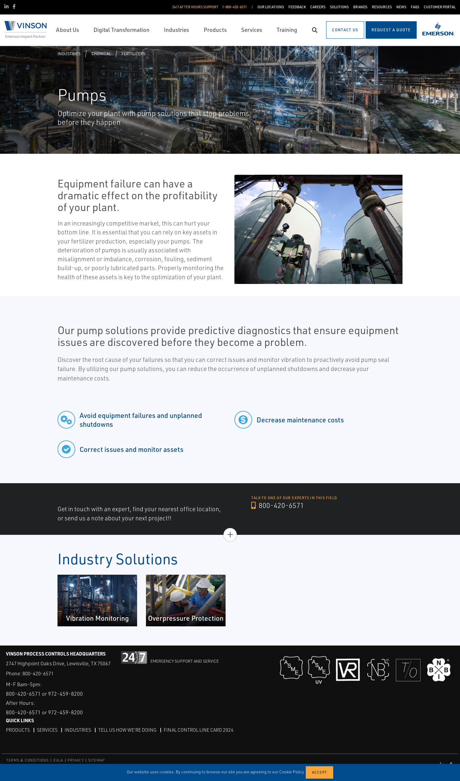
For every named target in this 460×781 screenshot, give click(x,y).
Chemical (101, 53)
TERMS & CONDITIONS (27, 760)
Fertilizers (133, 53)
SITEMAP (96, 760)
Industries (69, 53)
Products (18, 730)
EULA (58, 760)
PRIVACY (75, 760)
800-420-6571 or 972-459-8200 (44, 693)
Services (47, 730)
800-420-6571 (277, 505)
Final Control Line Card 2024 (199, 730)
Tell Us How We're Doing (127, 730)
